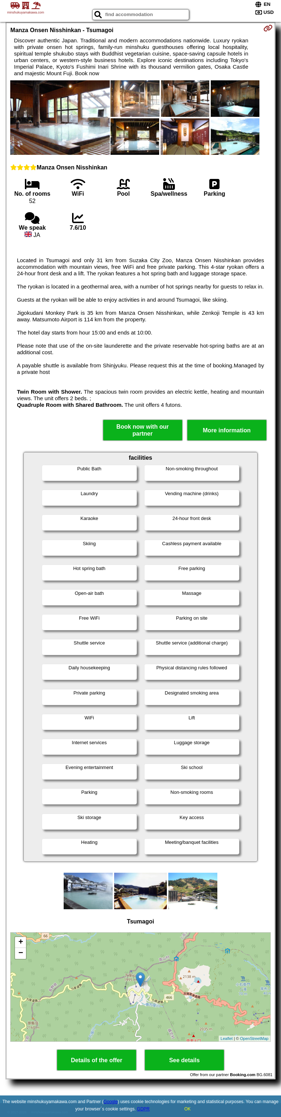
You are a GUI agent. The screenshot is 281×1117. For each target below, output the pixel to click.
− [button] (20, 953)
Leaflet (227, 1038)
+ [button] (20, 942)
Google (111, 1101)
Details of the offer (96, 1060)
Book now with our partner (142, 430)
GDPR (143, 1109)
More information (227, 430)
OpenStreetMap (254, 1038)
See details (184, 1060)
